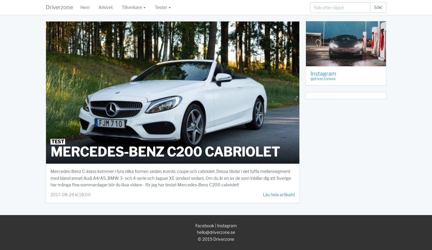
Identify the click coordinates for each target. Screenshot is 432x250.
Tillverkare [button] (134, 7)
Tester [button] (163, 7)
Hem (85, 7)
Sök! (378, 7)
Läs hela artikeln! (279, 194)
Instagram (227, 225)
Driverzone (59, 7)
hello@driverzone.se (216, 232)
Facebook (204, 225)
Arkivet (106, 7)
